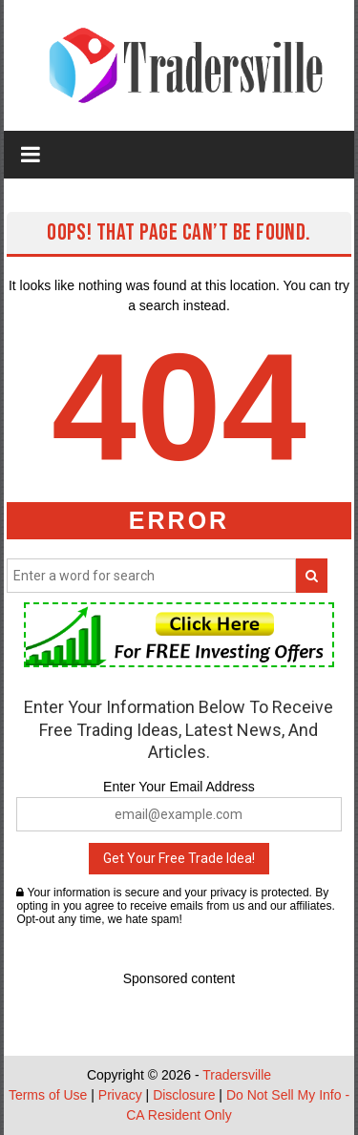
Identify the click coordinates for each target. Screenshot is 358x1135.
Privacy (120, 1095)
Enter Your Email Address (179, 786)
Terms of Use (48, 1095)
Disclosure (184, 1095)
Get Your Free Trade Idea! (179, 858)
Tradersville (236, 1074)
